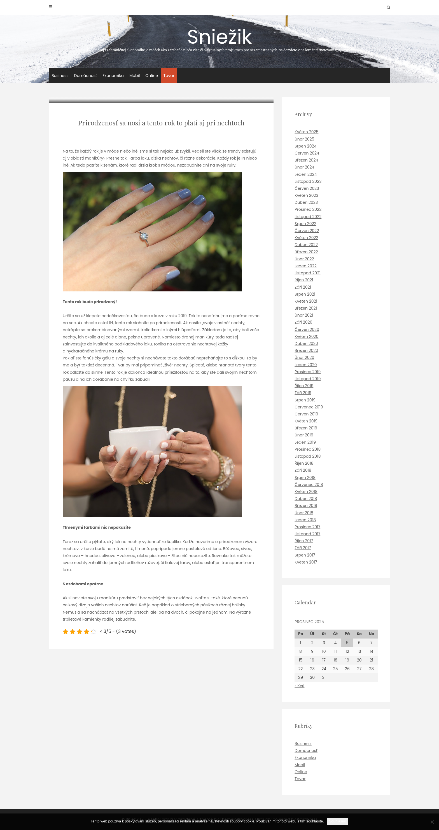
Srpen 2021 (305, 294)
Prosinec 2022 (308, 209)
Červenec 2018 (309, 484)
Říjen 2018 (304, 463)
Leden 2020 (306, 365)
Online (151, 75)
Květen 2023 (306, 195)
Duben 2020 (306, 343)
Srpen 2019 (305, 400)
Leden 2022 (306, 266)
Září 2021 (303, 287)
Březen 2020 (306, 350)
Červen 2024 (307, 153)
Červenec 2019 (309, 407)
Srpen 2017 (305, 555)
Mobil (134, 75)
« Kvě (299, 685)
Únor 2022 (304, 259)
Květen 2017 (306, 562)
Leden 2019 (305, 442)
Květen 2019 (306, 421)
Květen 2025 (306, 132)
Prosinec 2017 (307, 527)
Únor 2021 (304, 315)
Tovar (169, 75)
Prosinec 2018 (308, 449)
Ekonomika (113, 75)
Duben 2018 (306, 498)
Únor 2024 (304, 167)
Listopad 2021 (307, 273)
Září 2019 (303, 393)
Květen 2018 (306, 491)
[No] (432, 822)
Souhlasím (337, 821)
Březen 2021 (306, 308)
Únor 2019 (304, 435)
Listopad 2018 (308, 456)
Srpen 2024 (305, 146)
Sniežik (219, 37)
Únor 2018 (304, 513)
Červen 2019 (306, 414)
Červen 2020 (307, 329)
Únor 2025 (304, 139)
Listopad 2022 (308, 216)
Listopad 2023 (308, 181)
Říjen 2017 (304, 541)
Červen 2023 (307, 188)
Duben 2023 (306, 202)
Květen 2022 (306, 237)
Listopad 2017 (307, 534)
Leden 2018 (305, 520)
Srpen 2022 (305, 223)
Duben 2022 (306, 244)
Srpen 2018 (305, 477)
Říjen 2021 (304, 280)
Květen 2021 (306, 301)
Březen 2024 (306, 160)
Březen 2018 (306, 505)
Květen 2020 (306, 336)
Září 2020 (303, 322)
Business (60, 75)
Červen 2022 (307, 230)
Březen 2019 (306, 428)
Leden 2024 (306, 174)
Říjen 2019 (304, 386)
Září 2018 (303, 470)
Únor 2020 (304, 357)
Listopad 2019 (308, 379)
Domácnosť (85, 75)
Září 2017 (303, 548)
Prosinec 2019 (308, 372)
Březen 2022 (306, 252)
